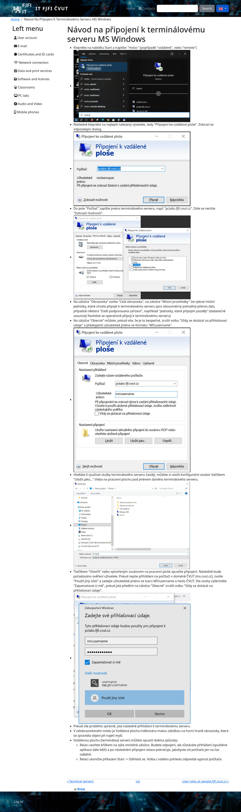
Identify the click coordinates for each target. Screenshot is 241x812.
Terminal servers (80, 781)
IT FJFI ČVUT (51, 8)
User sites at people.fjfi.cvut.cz (205, 781)
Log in (18, 802)
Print (81, 789)
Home (130, 8)
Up (138, 781)
